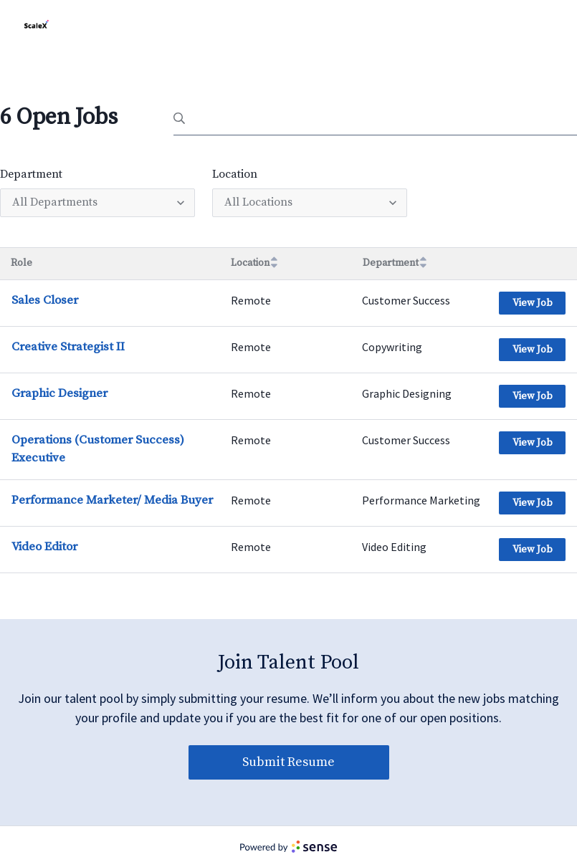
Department (31, 174)
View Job (532, 303)
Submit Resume (288, 762)
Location (234, 174)
